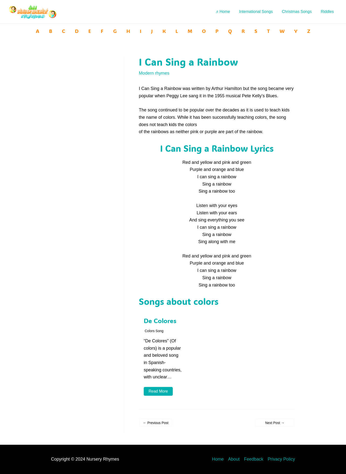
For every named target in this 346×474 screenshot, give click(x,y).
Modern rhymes (154, 73)
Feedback (253, 459)
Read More (158, 391)
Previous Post (155, 423)
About (234, 459)
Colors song (154, 331)
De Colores (160, 320)
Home (218, 459)
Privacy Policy (281, 459)
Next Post (275, 423)
